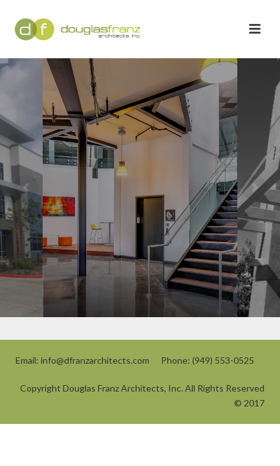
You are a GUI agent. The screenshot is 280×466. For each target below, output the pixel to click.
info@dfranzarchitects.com (95, 360)
